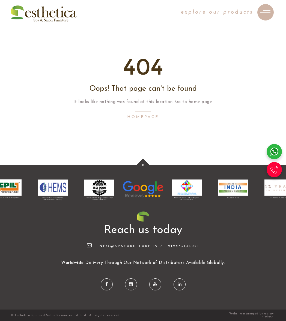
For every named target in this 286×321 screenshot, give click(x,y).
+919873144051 (182, 246)
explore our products (217, 12)
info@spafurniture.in (122, 246)
